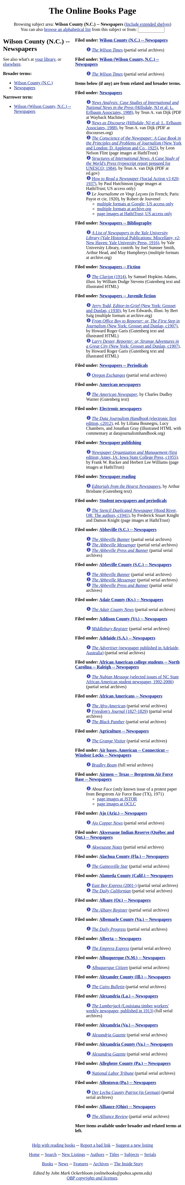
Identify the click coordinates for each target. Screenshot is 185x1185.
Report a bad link (95, 1145)
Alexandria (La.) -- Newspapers (128, 996)
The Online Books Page (92, 11)
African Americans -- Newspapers (131, 696)
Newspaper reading (117, 476)
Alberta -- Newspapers (120, 938)
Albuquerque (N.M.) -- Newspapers (132, 957)
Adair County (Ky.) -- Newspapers (131, 599)
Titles (114, 1154)
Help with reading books (53, 1145)
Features (80, 1163)
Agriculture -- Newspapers (124, 731)
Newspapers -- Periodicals (123, 365)
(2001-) (114, 885)
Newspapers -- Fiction (119, 266)
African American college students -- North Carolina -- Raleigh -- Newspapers (127, 664)
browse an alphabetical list (67, 29)
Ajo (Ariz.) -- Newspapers (123, 813)
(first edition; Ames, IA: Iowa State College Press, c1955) (132, 455)
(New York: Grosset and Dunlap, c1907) (133, 323)
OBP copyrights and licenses (92, 1178)
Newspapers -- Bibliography (125, 223)
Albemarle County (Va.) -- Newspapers (135, 919)
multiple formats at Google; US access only (135, 203)
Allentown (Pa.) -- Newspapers (127, 1082)
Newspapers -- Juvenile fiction (127, 295)
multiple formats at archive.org (124, 208)
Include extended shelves (148, 24)
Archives (101, 1163)
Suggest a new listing (134, 1145)
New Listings (73, 1154)
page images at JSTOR (117, 799)
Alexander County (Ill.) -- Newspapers (135, 976)
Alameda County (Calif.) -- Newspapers (136, 875)
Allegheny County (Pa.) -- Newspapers (135, 1063)
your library (45, 59)
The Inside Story (128, 1163)
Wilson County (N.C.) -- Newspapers (133, 40)
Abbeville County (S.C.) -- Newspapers (135, 564)
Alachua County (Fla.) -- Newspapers (134, 856)
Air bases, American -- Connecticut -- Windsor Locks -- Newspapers (122, 752)
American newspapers (120, 384)
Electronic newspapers (120, 408)
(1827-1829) (120, 711)
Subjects (131, 1154)
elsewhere (12, 64)
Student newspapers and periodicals (133, 500)
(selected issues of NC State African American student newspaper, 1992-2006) (132, 679)
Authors (97, 1154)
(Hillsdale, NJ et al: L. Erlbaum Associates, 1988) (132, 107)
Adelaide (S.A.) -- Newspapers (127, 638)
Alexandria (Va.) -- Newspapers (128, 1025)
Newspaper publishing (120, 442)
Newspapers (24, 87)
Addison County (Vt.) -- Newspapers (133, 618)
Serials (150, 1154)
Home (34, 1154)
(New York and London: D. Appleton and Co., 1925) (134, 143)
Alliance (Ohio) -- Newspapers (127, 1106)
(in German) (126, 1092)
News (63, 1163)
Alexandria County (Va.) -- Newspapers (136, 1044)
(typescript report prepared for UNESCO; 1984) (132, 163)
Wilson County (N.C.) (33, 82)
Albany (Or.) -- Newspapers (125, 900)
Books (47, 1163)
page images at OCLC (116, 803)
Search (51, 1154)
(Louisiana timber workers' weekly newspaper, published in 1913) (127, 1008)
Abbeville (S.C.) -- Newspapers (128, 529)
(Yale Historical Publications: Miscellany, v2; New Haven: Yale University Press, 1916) (133, 237)
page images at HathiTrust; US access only (134, 213)
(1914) (109, 276)
